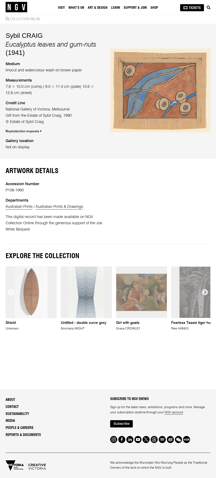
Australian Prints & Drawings (59, 207)
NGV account (174, 412)
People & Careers (19, 428)
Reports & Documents (23, 435)
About (10, 399)
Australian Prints (19, 207)
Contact (12, 407)
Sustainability (17, 414)
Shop (154, 7)
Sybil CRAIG (24, 35)
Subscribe (121, 424)
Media (10, 420)
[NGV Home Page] (16, 7)
